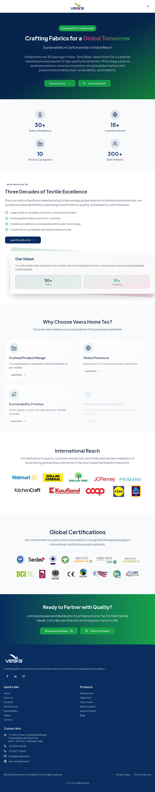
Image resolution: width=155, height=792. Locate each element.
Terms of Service (142, 774)
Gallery (7, 715)
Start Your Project (97, 631)
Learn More (18, 374)
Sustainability (11, 710)
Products (9, 702)
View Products (60, 85)
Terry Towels (86, 702)
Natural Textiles (88, 710)
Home (7, 693)
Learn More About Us (21, 240)
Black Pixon (83, 782)
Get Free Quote (94, 85)
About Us (8, 697)
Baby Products (88, 706)
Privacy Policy (123, 774)
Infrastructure (11, 706)
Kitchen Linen (87, 693)
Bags (82, 715)
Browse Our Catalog (59, 631)
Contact (8, 719)
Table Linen (85, 697)
